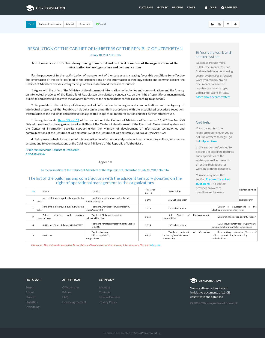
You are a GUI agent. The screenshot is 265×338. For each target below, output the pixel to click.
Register (229, 8)
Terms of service (109, 297)
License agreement (74, 302)
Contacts (105, 292)
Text (31, 24)
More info (155, 245)
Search (30, 287)
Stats (191, 7)
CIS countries (70, 287)
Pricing (177, 7)
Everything (33, 306)
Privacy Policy (108, 302)
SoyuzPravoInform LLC (147, 332)
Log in (210, 8)
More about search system (213, 97)
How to (162, 7)
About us (104, 287)
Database (146, 7)
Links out (84, 24)
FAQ (65, 297)
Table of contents (50, 24)
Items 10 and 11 (68, 120)
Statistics (32, 302)
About (70, 24)
